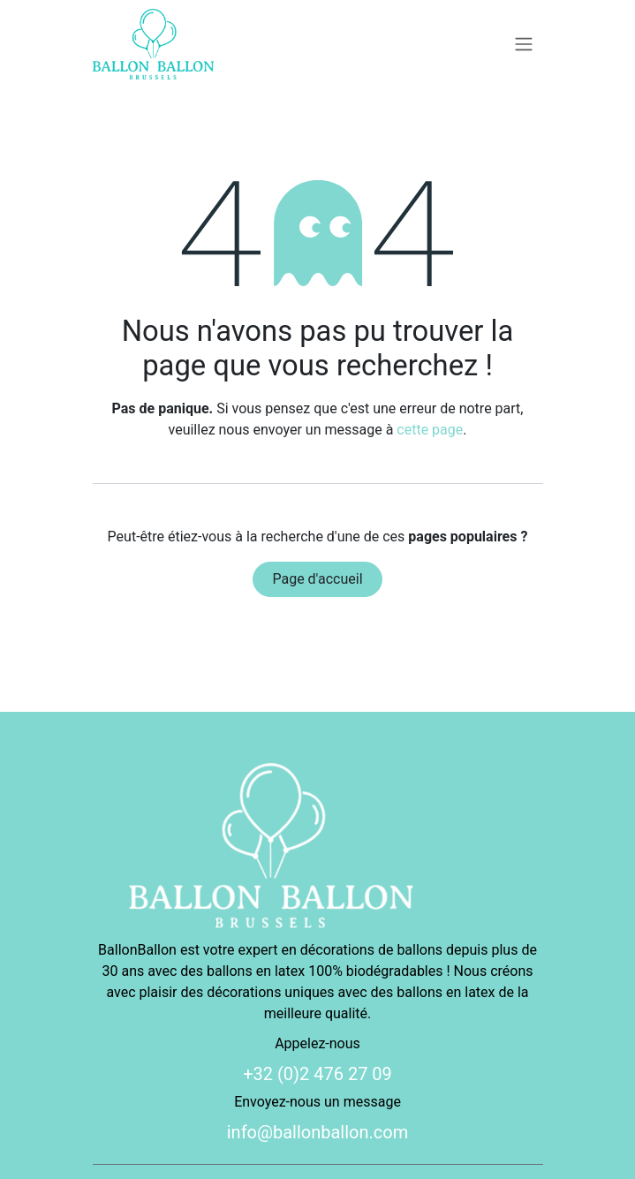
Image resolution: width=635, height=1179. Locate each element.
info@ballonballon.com (318, 1132)
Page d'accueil (317, 579)
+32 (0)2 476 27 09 (317, 1074)
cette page (430, 429)
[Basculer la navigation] (523, 44)
